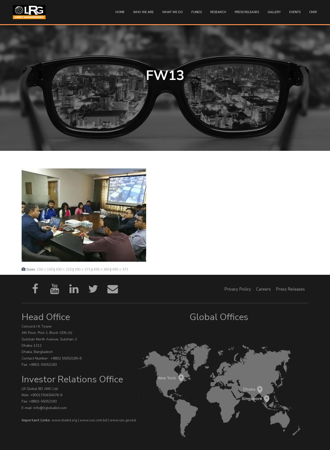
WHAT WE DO (172, 12)
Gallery (274, 12)
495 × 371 (120, 269)
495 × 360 (101, 269)
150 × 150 (45, 269)
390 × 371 (82, 269)
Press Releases (247, 12)
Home (120, 12)
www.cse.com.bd (94, 420)
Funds (196, 12)
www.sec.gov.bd (123, 420)
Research (218, 12)
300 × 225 (64, 269)
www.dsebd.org (65, 420)
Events (295, 12)
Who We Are (143, 12)
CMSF (313, 12)
